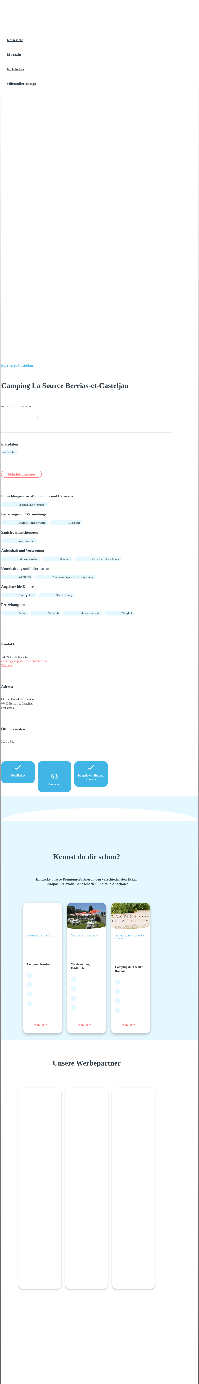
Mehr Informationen (24, 474)
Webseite (6, 665)
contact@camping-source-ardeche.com (24, 661)
